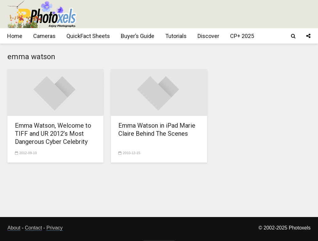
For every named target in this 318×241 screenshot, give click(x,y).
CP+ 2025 (242, 36)
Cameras (44, 36)
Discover (208, 36)
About (13, 227)
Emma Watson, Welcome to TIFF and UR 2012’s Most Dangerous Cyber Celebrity (53, 133)
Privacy (54, 227)
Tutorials (176, 36)
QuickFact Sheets (88, 36)
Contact (33, 227)
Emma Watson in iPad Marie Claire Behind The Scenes (156, 129)
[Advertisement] (197, 14)
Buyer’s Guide (137, 36)
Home (14, 36)
